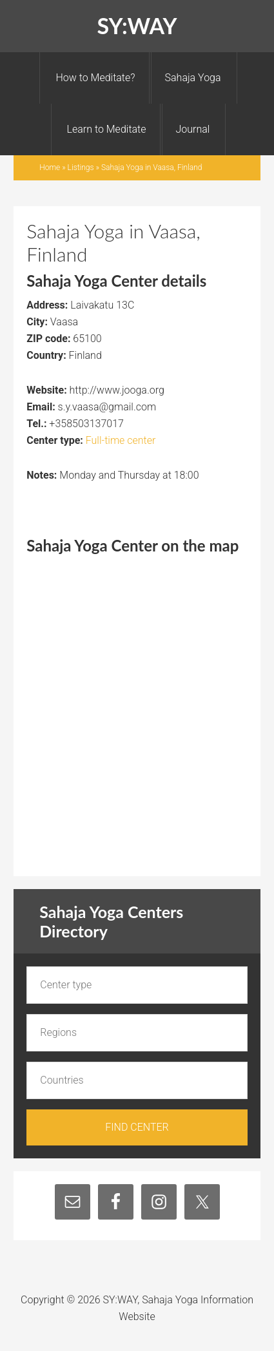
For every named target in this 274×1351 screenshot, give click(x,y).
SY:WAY (137, 25)
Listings (81, 167)
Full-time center (121, 440)
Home (49, 167)
